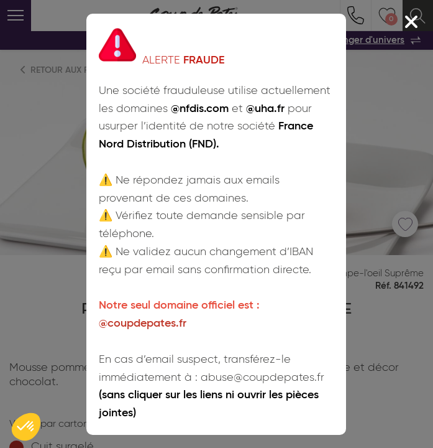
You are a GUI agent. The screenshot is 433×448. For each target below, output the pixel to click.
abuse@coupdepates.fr (262, 377)
